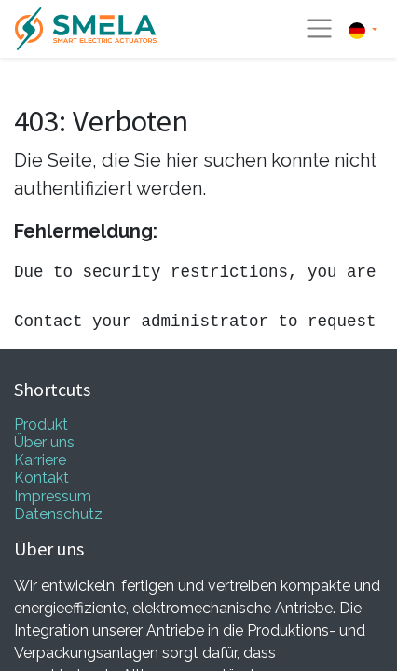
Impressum (52, 496)
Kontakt (41, 477)
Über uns (44, 442)
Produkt (41, 424)
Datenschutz (58, 514)
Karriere (40, 460)
